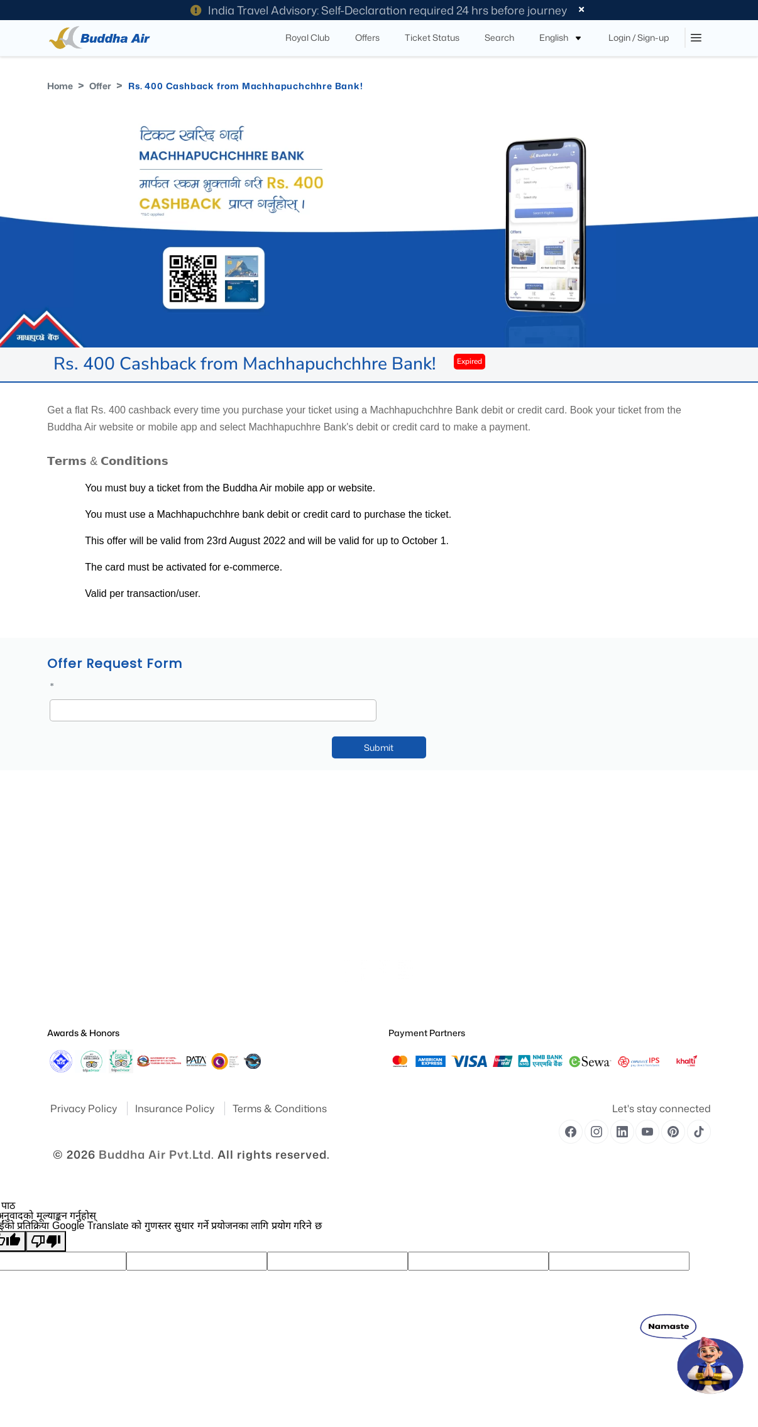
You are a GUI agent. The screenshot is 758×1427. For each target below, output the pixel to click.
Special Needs (412, 828)
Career (229, 986)
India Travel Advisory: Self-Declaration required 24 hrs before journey (378, 10)
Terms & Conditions (280, 1108)
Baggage (233, 969)
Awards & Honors (83, 1033)
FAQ (225, 828)
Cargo (228, 916)
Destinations (69, 881)
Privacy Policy (84, 1108)
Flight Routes (240, 881)
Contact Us (238, 899)
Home (60, 86)
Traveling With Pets (421, 846)
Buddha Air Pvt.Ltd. (156, 1154)
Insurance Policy (176, 1108)
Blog (226, 846)
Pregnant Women (418, 881)
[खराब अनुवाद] (46, 1241)
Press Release (70, 951)
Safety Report (70, 1004)
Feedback (64, 916)
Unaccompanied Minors (430, 899)
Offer (100, 86)
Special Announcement (87, 969)
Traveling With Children (428, 916)
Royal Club (237, 951)
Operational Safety (79, 986)
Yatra (56, 846)
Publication (67, 934)
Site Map (62, 899)
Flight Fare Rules (246, 934)
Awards (60, 863)
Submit (378, 747)
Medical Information (423, 863)
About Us (63, 828)
